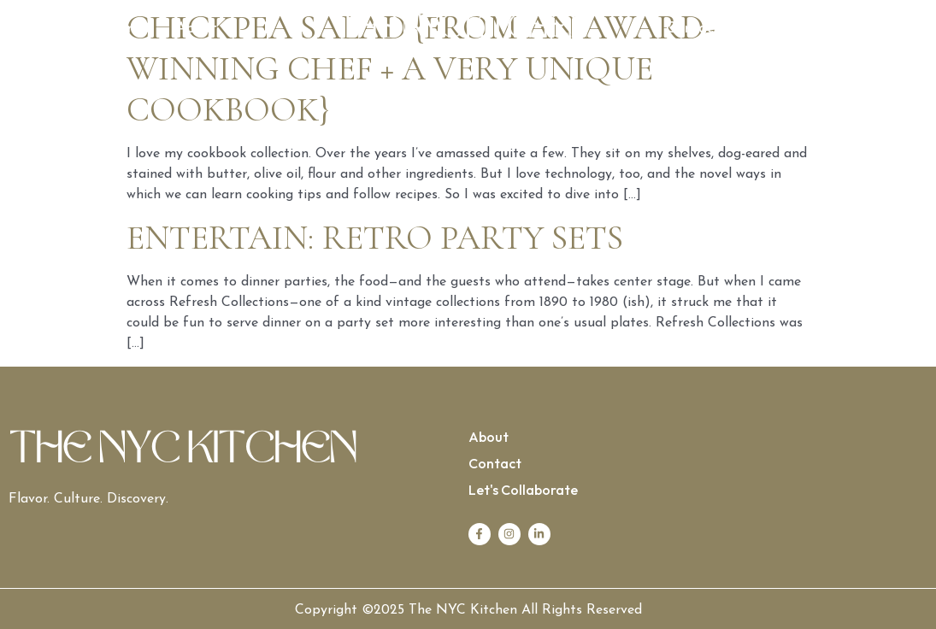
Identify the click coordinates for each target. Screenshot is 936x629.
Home (123, 28)
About (196, 28)
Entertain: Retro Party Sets (375, 237)
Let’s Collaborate (810, 28)
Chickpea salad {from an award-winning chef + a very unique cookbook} (421, 68)
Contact (693, 28)
